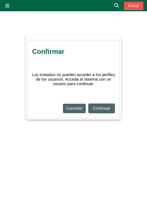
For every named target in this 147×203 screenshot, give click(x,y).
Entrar (133, 5)
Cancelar (74, 108)
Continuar (101, 108)
